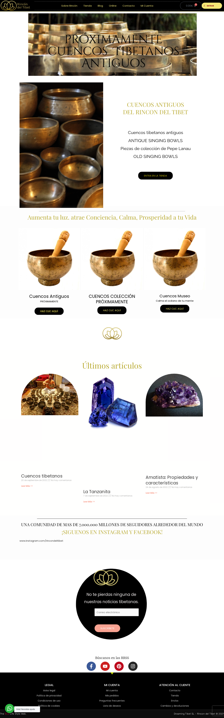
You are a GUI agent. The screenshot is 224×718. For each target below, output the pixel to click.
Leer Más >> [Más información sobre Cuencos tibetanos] (27, 486)
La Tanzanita (96, 492)
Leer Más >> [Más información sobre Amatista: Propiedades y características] (151, 493)
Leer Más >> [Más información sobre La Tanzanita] (89, 501)
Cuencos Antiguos (49, 296)
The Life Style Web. (13, 713)
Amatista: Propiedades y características (172, 480)
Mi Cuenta (147, 5)
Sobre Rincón (69, 5)
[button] (49, 311)
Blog (100, 5)
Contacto (128, 5)
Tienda (87, 5)
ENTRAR (209, 5)
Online (113, 5)
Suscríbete (107, 628)
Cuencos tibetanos (41, 476)
